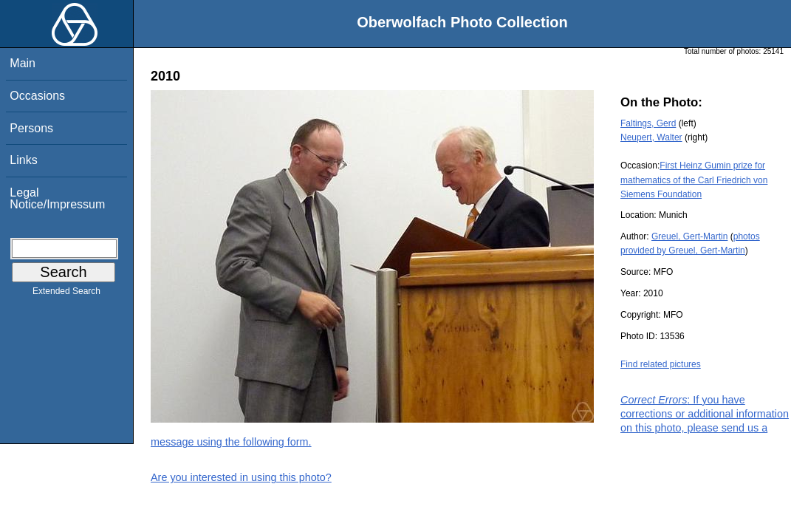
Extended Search (66, 294)
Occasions (37, 95)
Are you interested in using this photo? (241, 477)
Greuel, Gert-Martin (689, 236)
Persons (31, 128)
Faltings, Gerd (648, 123)
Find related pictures (660, 364)
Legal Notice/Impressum (57, 198)
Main (22, 63)
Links (23, 160)
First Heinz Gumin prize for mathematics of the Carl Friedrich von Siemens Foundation (693, 179)
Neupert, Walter (651, 137)
